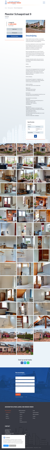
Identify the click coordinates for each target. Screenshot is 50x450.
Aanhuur (21, 414)
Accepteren (6, 445)
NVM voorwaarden (36, 414)
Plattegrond (14, 32)
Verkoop (7, 414)
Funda (34, 410)
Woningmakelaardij (8, 410)
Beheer (21, 420)
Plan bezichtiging (14, 36)
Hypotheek (7, 418)
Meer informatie (13, 445)
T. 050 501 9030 (7, 432)
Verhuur (21, 418)
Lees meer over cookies (18, 442)
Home (6, 7)
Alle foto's (14, 29)
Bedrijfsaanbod (22, 412)
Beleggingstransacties (23, 421)
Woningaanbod (10, 7)
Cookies (24, 396)
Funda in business (36, 412)
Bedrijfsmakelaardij (22, 410)
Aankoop (7, 416)
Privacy (28, 396)
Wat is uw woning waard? (42, 447)
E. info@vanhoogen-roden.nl (9, 433)
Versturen (18, 394)
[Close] (48, 446)
